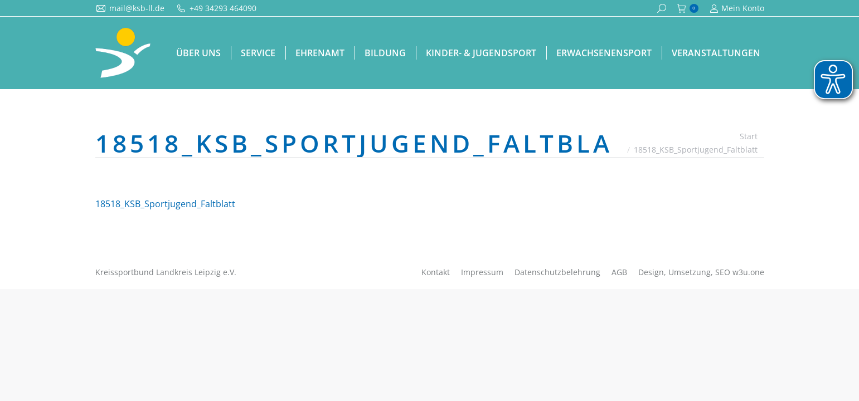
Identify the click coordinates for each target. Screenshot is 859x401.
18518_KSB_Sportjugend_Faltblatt (165, 204)
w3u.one (748, 272)
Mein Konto (737, 8)
